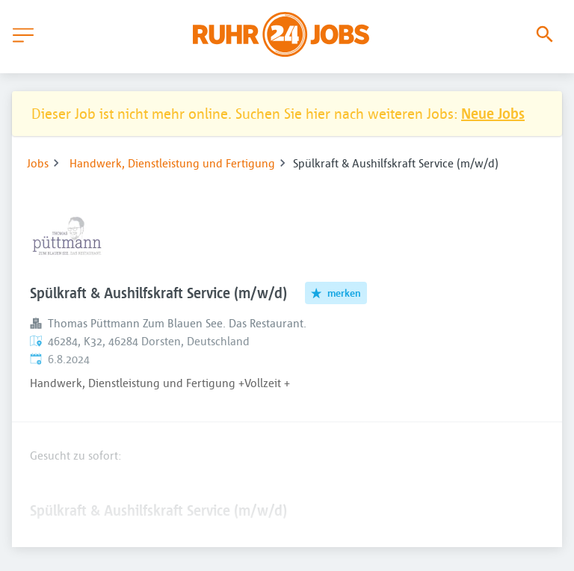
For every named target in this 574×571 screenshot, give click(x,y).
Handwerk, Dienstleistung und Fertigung (172, 162)
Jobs (38, 162)
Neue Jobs (493, 113)
